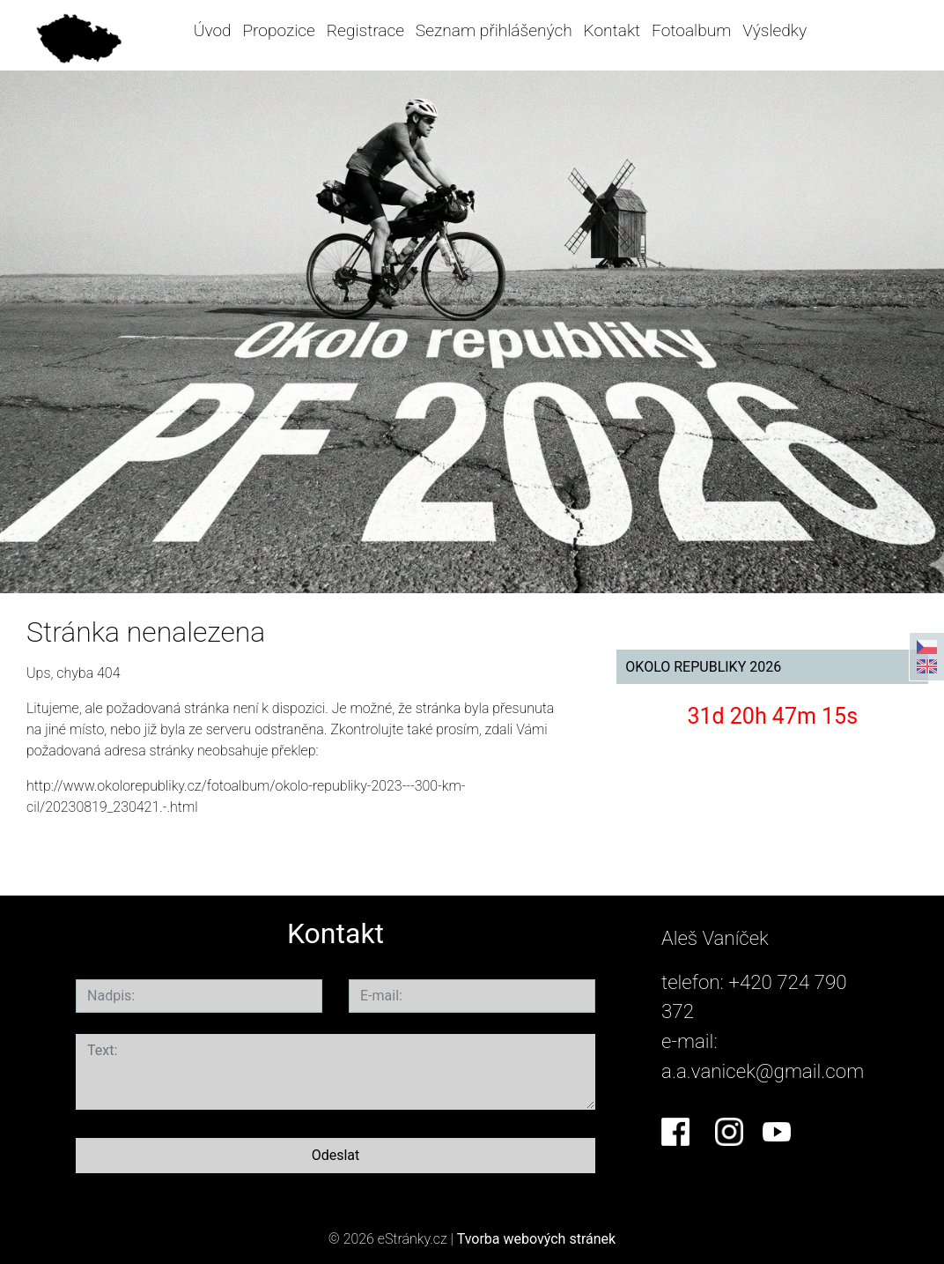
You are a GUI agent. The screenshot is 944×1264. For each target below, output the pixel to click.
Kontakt (612, 30)
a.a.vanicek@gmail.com (762, 1071)
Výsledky (774, 30)
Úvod (213, 30)
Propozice (278, 30)
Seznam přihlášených (494, 30)
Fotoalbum (691, 30)
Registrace (365, 30)
